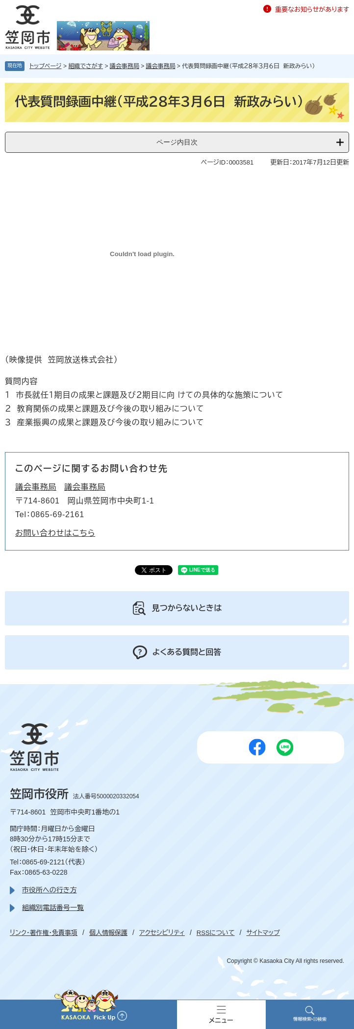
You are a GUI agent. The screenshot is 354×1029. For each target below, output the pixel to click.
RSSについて (216, 932)
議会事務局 (124, 66)
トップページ (45, 66)
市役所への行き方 (49, 890)
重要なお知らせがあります (312, 9)
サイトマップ (262, 932)
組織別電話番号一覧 (53, 907)
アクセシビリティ (162, 932)
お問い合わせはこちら (55, 533)
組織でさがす (85, 66)
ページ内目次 (177, 142)
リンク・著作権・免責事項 (43, 932)
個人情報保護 (108, 932)
